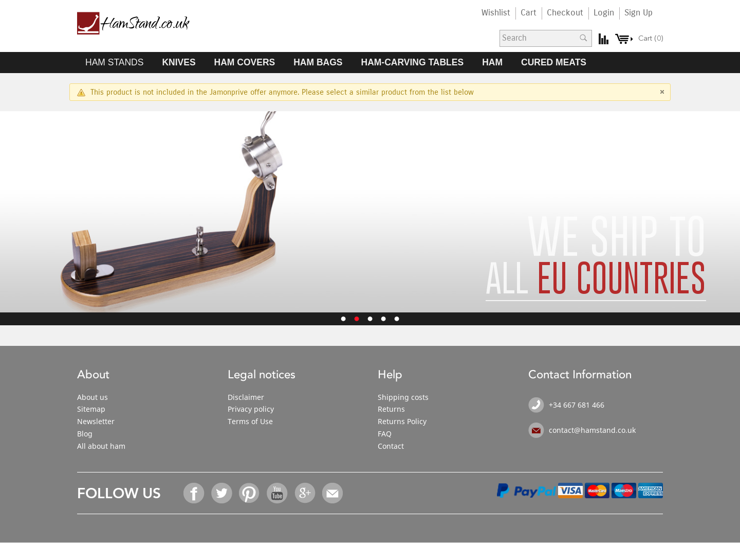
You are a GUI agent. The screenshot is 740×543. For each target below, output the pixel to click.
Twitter (222, 493)
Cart (528, 13)
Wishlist (496, 13)
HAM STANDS (114, 62)
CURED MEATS (553, 62)
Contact (391, 446)
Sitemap (91, 409)
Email (333, 493)
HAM (492, 62)
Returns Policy (402, 421)
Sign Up (638, 13)
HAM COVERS (244, 62)
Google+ (305, 493)
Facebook (194, 493)
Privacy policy (251, 409)
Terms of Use (250, 421)
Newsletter (96, 421)
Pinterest (250, 493)
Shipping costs (403, 397)
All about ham (101, 446)
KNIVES (178, 62)
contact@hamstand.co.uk (592, 430)
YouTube (277, 493)
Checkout (565, 13)
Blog (84, 434)
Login (604, 13)
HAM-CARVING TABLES (412, 62)
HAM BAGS (317, 62)
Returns (391, 409)
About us (92, 397)
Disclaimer (246, 397)
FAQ (385, 434)
